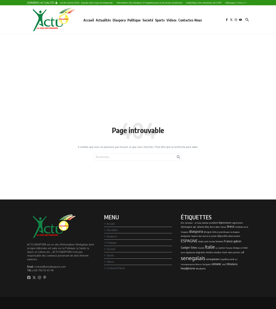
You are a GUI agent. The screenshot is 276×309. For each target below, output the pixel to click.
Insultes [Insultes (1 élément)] (201, 248)
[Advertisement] (138, 60)
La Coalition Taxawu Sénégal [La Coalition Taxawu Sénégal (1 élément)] (227, 248)
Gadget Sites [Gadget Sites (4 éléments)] (189, 247)
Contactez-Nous (190, 20)
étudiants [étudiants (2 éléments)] (201, 268)
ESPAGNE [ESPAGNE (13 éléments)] (189, 240)
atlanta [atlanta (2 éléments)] (200, 226)
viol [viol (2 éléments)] (224, 264)
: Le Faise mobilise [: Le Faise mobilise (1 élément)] (201, 223)
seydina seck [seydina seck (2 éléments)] (227, 259)
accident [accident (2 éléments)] (213, 222)
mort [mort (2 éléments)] (224, 252)
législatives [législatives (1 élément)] (190, 252)
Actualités (103, 20)
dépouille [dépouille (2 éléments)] (222, 236)
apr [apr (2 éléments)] (194, 226)
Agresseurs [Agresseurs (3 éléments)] (225, 222)
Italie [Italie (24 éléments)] (210, 247)
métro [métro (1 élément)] (230, 252)
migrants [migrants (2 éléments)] (200, 252)
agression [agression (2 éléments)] (237, 222)
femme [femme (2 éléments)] (219, 241)
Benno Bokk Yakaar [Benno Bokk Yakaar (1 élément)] (218, 227)
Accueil (88, 20)
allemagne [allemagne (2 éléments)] (186, 226)
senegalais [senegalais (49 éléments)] (193, 258)
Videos (172, 20)
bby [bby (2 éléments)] (207, 226)
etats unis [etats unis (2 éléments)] (203, 241)
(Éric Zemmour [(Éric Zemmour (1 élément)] (187, 223)
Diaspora (119, 20)
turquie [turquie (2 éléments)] (207, 264)
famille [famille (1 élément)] (212, 241)
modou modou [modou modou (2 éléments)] (213, 252)
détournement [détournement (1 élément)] (234, 236)
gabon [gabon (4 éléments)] (237, 241)
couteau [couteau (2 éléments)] (239, 226)
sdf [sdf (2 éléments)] (242, 252)
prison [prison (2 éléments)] (236, 252)
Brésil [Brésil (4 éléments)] (230, 226)
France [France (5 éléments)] (228, 241)
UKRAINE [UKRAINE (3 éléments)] (216, 264)
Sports (160, 20)
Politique (134, 20)
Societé (147, 20)
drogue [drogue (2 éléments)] (208, 231)
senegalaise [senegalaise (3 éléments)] (213, 259)
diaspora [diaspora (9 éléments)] (196, 231)
